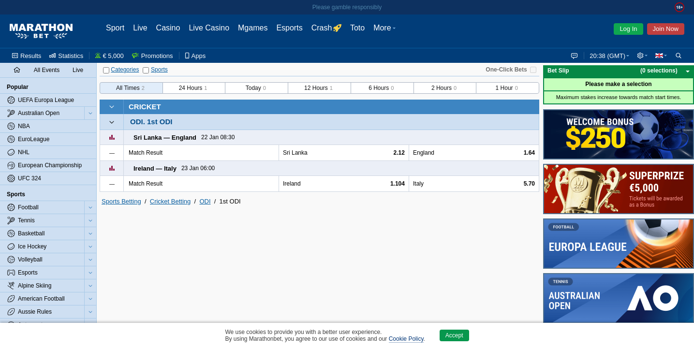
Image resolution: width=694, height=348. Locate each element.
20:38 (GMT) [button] (605, 55)
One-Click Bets (506, 69)
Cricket (145, 106)
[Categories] (106, 70)
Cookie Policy (406, 338)
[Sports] (146, 70)
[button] (641, 55)
